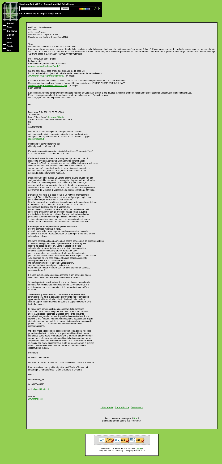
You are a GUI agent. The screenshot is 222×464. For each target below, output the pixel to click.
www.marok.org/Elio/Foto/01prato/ (44, 66)
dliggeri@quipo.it (36, 139)
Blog (50, 13)
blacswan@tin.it (55, 117)
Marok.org (31, 13)
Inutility (57, 4)
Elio (41, 4)
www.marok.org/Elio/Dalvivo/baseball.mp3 (47, 85)
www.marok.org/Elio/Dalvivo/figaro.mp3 (46, 76)
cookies (139, 448)
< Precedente (107, 407)
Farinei (33, 4)
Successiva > (137, 407)
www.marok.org (35, 399)
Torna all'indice (122, 407)
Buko (64, 4)
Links (71, 4)
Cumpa (42, 13)
